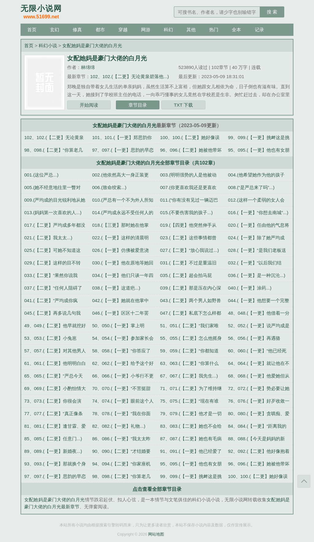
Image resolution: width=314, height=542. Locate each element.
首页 (31, 29)
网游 (145, 29)
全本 (236, 29)
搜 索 (272, 11)
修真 (77, 29)
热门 (213, 29)
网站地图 (156, 534)
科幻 (168, 29)
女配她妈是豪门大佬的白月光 (92, 45)
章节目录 (137, 105)
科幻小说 (48, 45)
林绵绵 (88, 67)
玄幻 (54, 29)
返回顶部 (303, 481)
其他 (191, 29)
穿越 (123, 29)
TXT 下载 (183, 105)
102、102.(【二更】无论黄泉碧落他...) (129, 76)
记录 (259, 29)
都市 (100, 29)
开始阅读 (89, 105)
